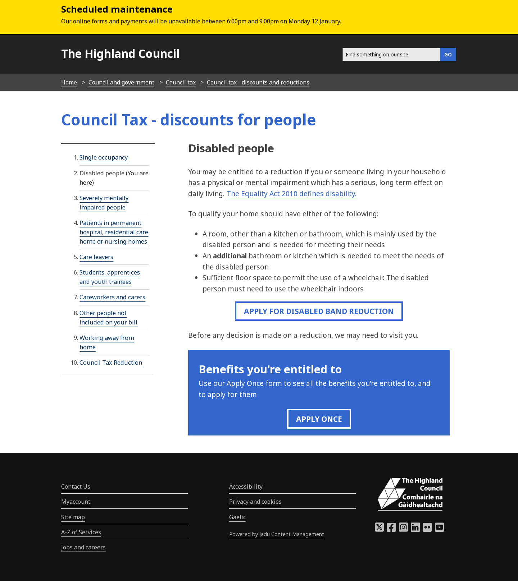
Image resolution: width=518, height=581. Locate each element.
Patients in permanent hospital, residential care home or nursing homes (113, 232)
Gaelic (237, 517)
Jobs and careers (83, 547)
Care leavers (96, 257)
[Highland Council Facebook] (391, 529)
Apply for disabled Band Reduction (319, 311)
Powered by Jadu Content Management (276, 534)
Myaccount (75, 502)
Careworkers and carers (112, 297)
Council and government (121, 82)
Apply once (319, 419)
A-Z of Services (81, 532)
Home (69, 82)
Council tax (181, 82)
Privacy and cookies (255, 502)
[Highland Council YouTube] (439, 529)
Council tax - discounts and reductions (258, 82)
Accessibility (246, 486)
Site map (73, 517)
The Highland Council (120, 53)
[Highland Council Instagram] (403, 529)
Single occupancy (103, 157)
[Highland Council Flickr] (427, 529)
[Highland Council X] (379, 529)
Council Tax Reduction (110, 362)
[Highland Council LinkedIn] (415, 529)
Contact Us (75, 486)
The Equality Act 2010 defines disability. (292, 193)
